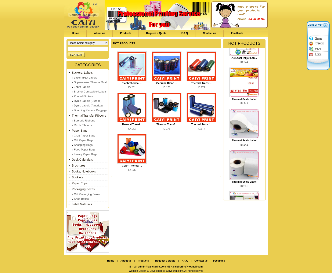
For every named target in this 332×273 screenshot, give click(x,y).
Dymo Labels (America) (88, 105)
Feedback (237, 33)
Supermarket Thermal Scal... (91, 82)
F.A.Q (184, 33)
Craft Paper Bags (84, 135)
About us (99, 33)
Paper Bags (79, 130)
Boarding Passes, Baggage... (91, 110)
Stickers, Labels (82, 72)
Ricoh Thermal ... (132, 83)
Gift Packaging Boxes (87, 194)
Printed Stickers (83, 96)
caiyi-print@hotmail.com (188, 266)
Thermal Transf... (201, 83)
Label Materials (82, 204)
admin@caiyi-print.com (152, 266)
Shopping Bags (83, 144)
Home (75, 33)
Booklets (77, 177)
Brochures (78, 165)
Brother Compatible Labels (90, 91)
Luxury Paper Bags (85, 154)
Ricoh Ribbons (83, 125)
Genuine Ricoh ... (166, 83)
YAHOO (319, 43)
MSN (318, 48)
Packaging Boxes (83, 189)
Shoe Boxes (81, 198)
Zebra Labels (82, 86)
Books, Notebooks (84, 171)
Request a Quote (156, 33)
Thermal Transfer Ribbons (89, 115)
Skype (318, 38)
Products (125, 33)
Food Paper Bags (84, 149)
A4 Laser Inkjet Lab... (244, 58)
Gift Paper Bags (83, 140)
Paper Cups (79, 183)
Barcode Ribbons (84, 120)
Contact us (209, 33)
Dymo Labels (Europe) (87, 100)
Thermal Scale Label (244, 99)
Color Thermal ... (132, 165)
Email (318, 54)
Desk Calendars (82, 159)
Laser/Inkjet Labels (85, 77)
